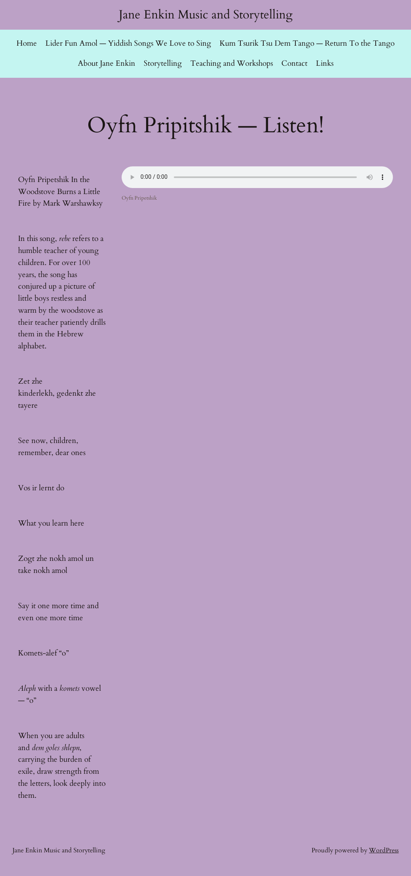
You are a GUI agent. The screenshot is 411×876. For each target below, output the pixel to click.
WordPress (384, 850)
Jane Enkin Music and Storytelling (206, 15)
